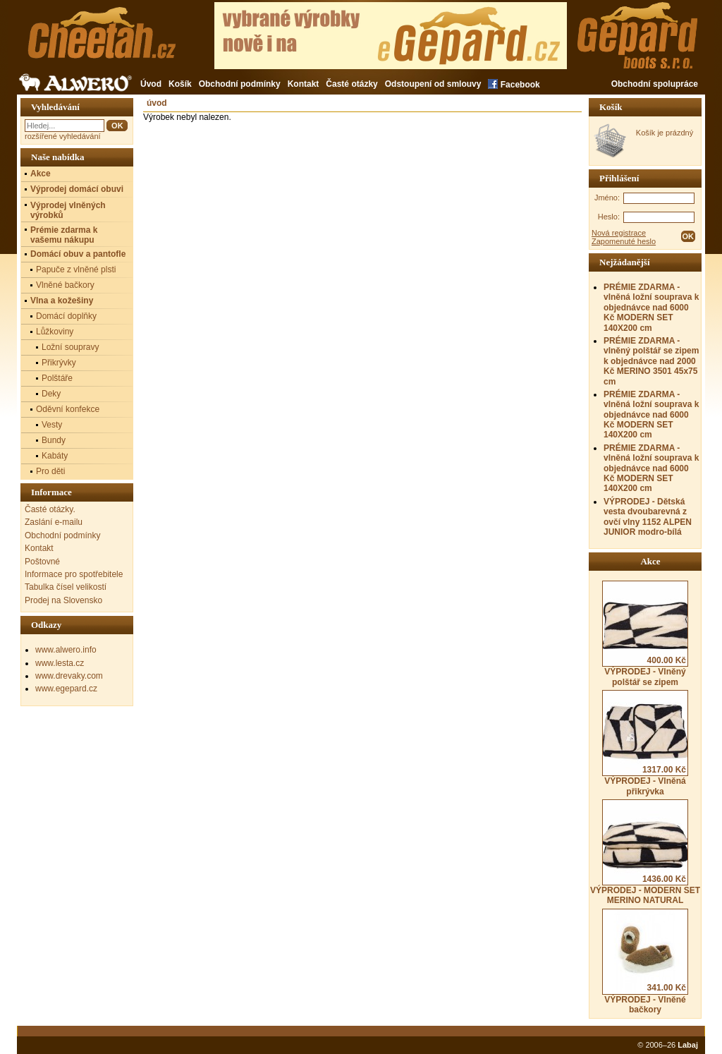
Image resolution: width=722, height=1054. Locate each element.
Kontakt (303, 84)
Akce (40, 173)
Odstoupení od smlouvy (433, 84)
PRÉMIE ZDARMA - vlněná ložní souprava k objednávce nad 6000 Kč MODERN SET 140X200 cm (651, 307)
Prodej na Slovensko (63, 600)
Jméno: (607, 197)
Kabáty (55, 456)
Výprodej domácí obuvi (76, 189)
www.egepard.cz (66, 688)
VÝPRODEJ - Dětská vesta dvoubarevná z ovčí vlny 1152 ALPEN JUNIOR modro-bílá (648, 517)
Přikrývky (59, 362)
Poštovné (42, 562)
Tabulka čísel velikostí (65, 587)
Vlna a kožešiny (61, 300)
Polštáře (57, 378)
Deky (51, 393)
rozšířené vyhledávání (63, 136)
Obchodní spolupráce (654, 84)
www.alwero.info (66, 650)
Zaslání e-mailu (53, 522)
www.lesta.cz (59, 663)
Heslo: (609, 216)
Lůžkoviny (54, 331)
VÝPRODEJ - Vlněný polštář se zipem (645, 633)
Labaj (688, 1045)
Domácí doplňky (66, 316)
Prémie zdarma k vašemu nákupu (63, 235)
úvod (157, 103)
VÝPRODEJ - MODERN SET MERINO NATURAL (645, 852)
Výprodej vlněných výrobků (68, 210)
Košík (180, 84)
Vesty (52, 424)
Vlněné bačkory (65, 285)
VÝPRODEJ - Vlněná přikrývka (645, 743)
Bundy (54, 440)
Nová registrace (619, 233)
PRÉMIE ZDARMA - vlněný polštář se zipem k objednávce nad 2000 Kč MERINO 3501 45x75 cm (651, 361)
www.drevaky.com (69, 676)
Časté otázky (351, 84)
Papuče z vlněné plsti (76, 269)
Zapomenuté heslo (624, 241)
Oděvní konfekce (67, 409)
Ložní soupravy (70, 347)
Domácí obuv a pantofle (78, 254)
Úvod (150, 84)
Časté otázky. (50, 509)
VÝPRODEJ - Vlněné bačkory (645, 961)
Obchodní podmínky (240, 84)
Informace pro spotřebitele (74, 574)
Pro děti (50, 471)
